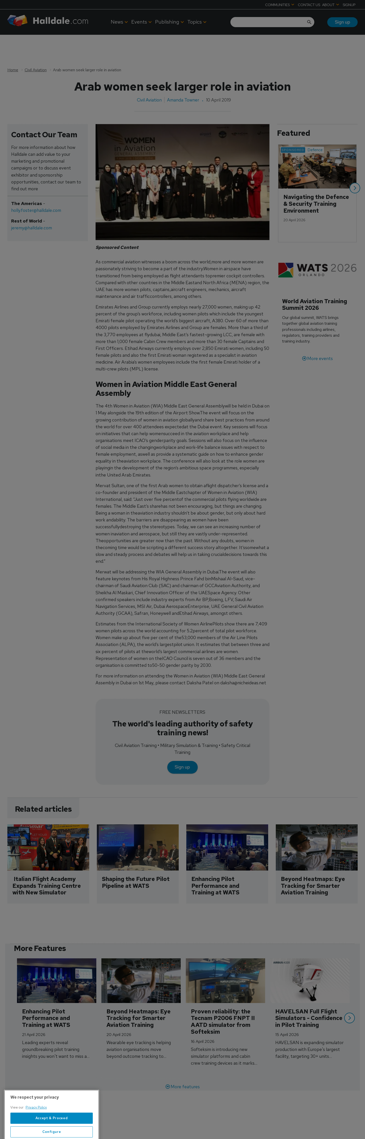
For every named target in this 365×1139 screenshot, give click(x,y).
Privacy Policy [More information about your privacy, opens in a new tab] (36, 1124)
